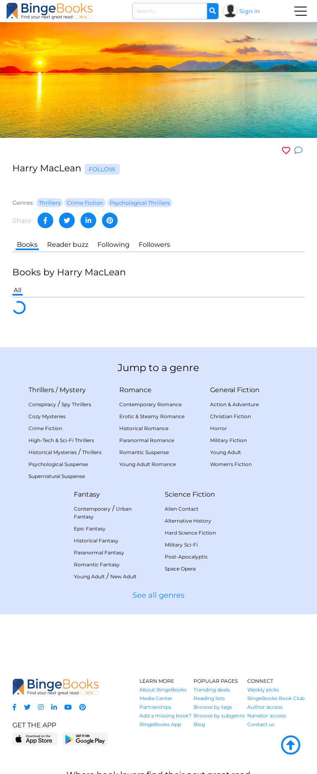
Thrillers (41, 390)
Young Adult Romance (147, 464)
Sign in (249, 11)
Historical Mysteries (52, 452)
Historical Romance (143, 428)
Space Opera (180, 569)
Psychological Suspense (58, 464)
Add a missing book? (166, 715)
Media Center (156, 698)
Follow (102, 169)
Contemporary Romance (150, 404)
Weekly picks (263, 689)
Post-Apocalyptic (186, 557)
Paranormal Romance (146, 440)
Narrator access (266, 715)
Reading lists (209, 698)
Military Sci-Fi (181, 545)
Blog (199, 724)
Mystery (72, 390)
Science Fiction (190, 494)
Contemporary (92, 509)
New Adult (123, 576)
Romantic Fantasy (97, 564)
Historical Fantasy (96, 540)
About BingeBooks (163, 689)
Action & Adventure (234, 404)
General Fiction (235, 390)
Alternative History (188, 521)
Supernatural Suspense (56, 476)
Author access (265, 707)
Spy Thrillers (76, 404)
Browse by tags (213, 707)
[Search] (212, 11)
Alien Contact (182, 509)
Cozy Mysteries (47, 416)
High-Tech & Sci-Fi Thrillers (61, 440)
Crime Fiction (45, 428)
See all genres (158, 595)
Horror (218, 428)
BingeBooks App (160, 724)
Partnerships (155, 707)
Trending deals (212, 689)
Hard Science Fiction (190, 533)
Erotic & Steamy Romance (152, 416)
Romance (135, 390)
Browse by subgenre (219, 715)
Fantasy (87, 494)
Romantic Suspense (144, 452)
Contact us (260, 724)
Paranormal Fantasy (99, 552)
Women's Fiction (231, 464)
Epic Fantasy (90, 528)
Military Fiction (228, 440)
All (17, 290)
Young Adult (225, 452)
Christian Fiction (230, 416)
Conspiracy (42, 404)
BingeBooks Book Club (276, 698)
